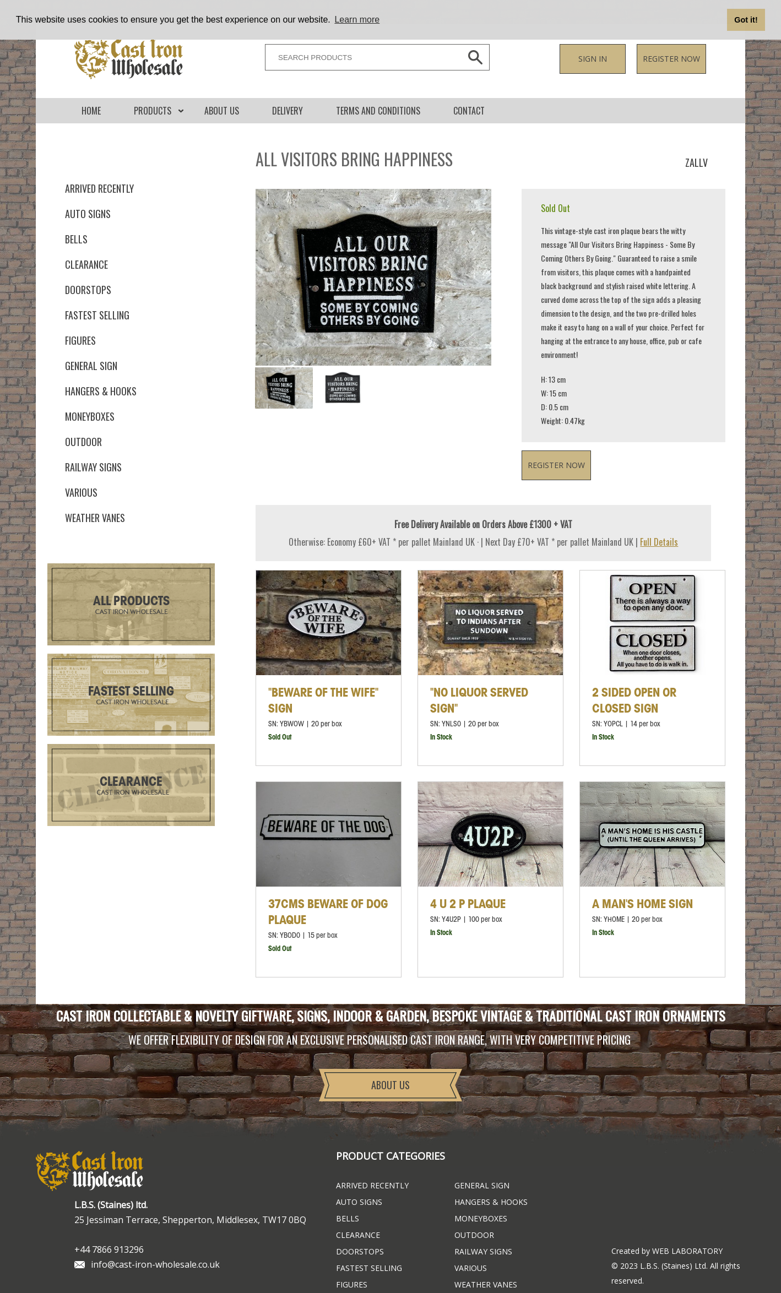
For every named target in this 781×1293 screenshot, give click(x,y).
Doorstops (88, 289)
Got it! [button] (745, 19)
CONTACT (469, 110)
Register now (671, 58)
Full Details (659, 541)
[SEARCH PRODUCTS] (360, 57)
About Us (221, 110)
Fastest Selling (131, 692)
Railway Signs (93, 467)
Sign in (592, 58)
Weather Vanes (95, 517)
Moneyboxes (90, 416)
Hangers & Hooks (101, 391)
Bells (76, 239)
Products (152, 110)
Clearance (86, 264)
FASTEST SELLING (97, 315)
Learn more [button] (356, 19)
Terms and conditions (378, 110)
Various (81, 492)
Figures (80, 340)
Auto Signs (88, 214)
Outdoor (83, 441)
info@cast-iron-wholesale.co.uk (155, 1264)
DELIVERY (287, 110)
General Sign (91, 365)
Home (91, 110)
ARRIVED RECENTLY (99, 188)
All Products (131, 601)
